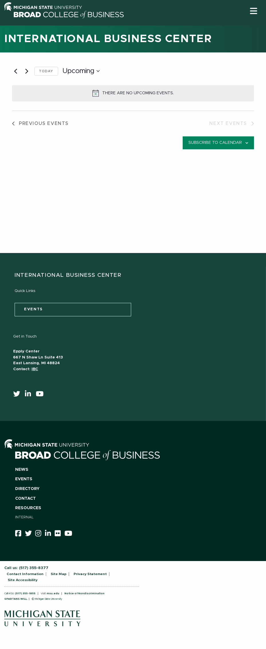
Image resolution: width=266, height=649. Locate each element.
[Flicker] (59, 534)
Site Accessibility (23, 580)
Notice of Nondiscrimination (84, 593)
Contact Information (25, 574)
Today (46, 71)
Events (23, 479)
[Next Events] (26, 71)
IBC (34, 369)
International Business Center (108, 39)
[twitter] (18, 395)
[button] (253, 11)
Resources (28, 508)
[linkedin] (30, 395)
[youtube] (41, 395)
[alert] (133, 93)
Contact (25, 499)
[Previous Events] (15, 71)
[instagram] (40, 534)
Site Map (58, 574)
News (21, 470)
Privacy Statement (90, 574)
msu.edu (53, 593)
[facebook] (20, 534)
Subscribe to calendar (215, 143)
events (33, 309)
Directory (27, 489)
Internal (24, 517)
